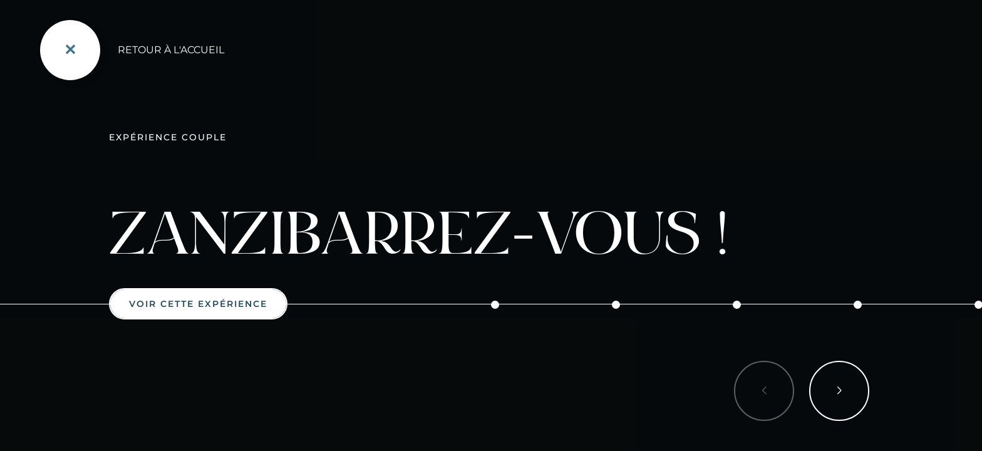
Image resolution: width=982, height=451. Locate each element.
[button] (839, 391)
